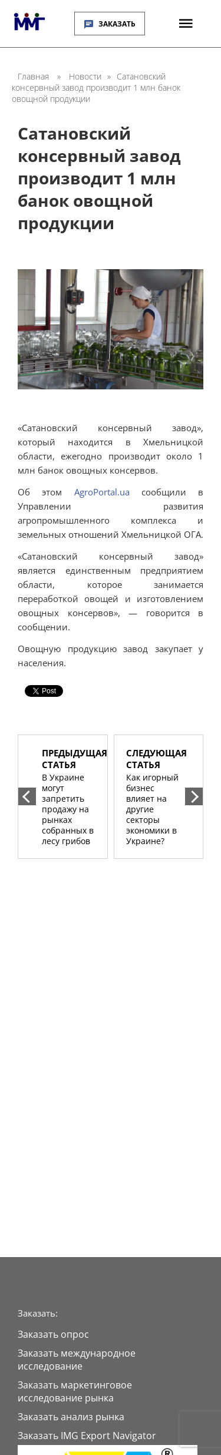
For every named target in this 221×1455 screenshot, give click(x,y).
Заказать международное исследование (77, 1360)
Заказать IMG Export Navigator (87, 1435)
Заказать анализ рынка (71, 1416)
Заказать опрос (53, 1334)
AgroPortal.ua (107, 492)
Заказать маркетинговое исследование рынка (75, 1391)
